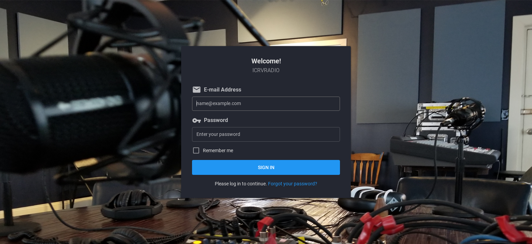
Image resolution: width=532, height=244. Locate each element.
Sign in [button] (266, 167)
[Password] (266, 134)
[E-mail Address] (266, 104)
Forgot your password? (292, 183)
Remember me (218, 151)
